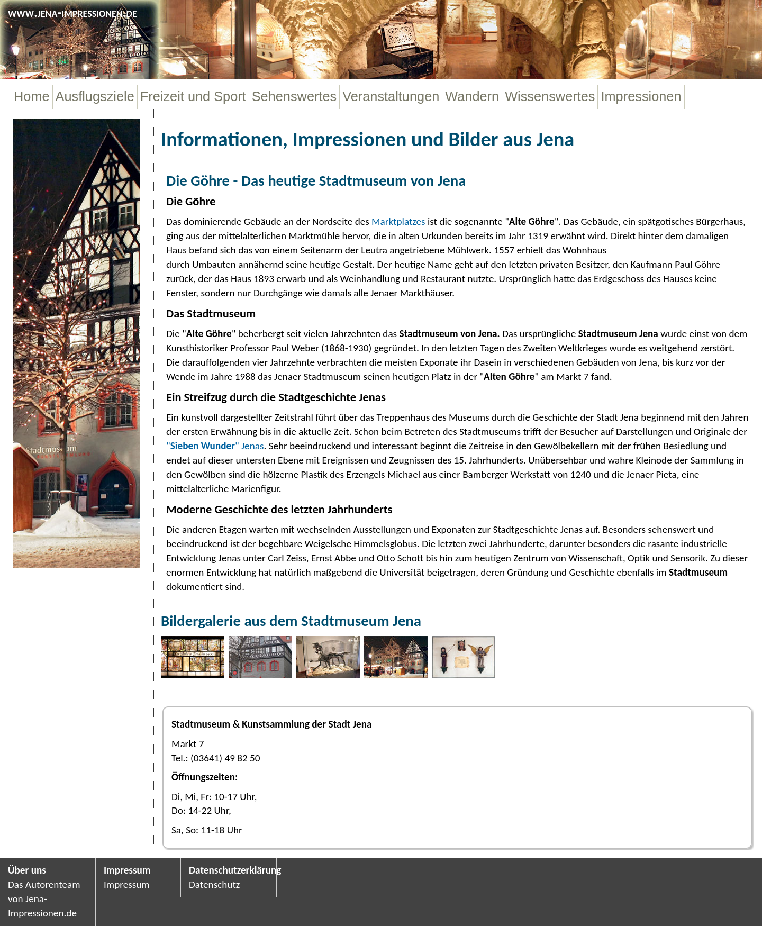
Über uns (27, 870)
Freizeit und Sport (193, 96)
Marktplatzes (398, 221)
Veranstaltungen (390, 96)
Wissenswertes (550, 96)
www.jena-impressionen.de (72, 12)
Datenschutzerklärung (228, 870)
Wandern (472, 96)
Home (32, 96)
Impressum (127, 870)
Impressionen (641, 96)
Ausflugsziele (95, 96)
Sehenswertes (294, 96)
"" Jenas (215, 446)
